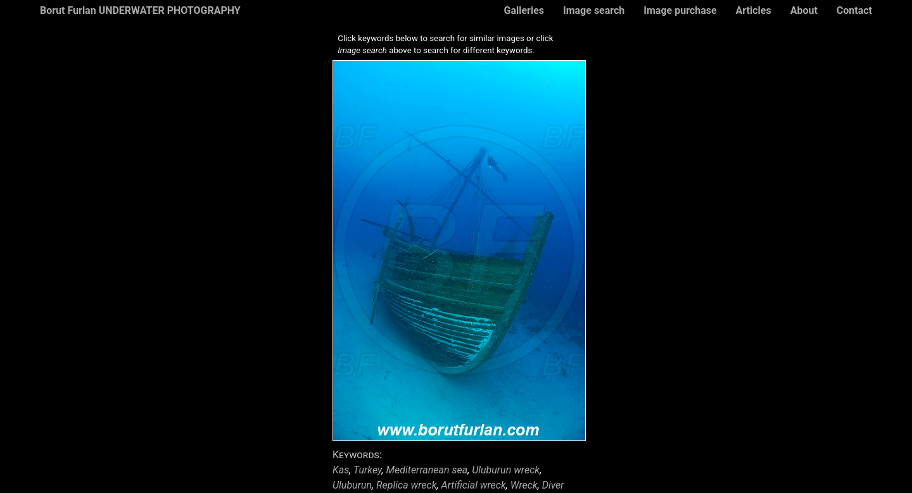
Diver (553, 485)
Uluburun (352, 485)
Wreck (524, 485)
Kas (340, 470)
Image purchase (679, 10)
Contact (854, 10)
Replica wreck (406, 485)
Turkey (367, 470)
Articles (753, 10)
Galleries (524, 10)
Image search (593, 10)
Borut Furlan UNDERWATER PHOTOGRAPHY (140, 10)
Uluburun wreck (506, 470)
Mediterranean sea (427, 470)
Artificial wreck (473, 485)
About (804, 10)
